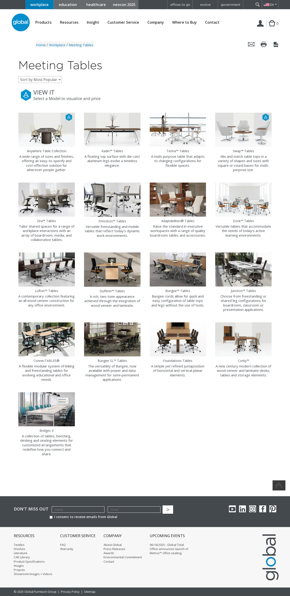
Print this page (263, 44)
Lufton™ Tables (46, 291)
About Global (113, 545)
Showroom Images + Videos (33, 574)
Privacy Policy (70, 592)
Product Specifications (29, 561)
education (68, 4)
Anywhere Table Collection (46, 151)
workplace (39, 4)
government (230, 4)
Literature (20, 553)
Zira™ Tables (46, 221)
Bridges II (46, 430)
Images (19, 566)
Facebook (262, 508)
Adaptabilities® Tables (177, 221)
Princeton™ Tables (112, 221)
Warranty (66, 549)
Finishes (19, 549)
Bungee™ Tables (177, 291)
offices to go (180, 4)
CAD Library (22, 557)
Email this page (251, 44)
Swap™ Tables (243, 151)
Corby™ (243, 360)
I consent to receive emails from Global (83, 517)
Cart (271, 28)
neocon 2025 (124, 4)
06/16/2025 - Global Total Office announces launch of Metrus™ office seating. (169, 549)
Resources (69, 22)
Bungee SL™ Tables (112, 360)
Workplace (57, 45)
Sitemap (90, 592)
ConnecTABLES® (46, 360)
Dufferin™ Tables (112, 291)
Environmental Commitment (123, 557)
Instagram (252, 508)
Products (43, 22)
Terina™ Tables (177, 151)
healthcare (96, 4)
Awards (109, 553)
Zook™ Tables (243, 221)
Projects (19, 570)
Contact (212, 22)
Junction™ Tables (243, 291)
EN (272, 5)
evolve (205, 4)
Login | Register (261, 28)
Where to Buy (184, 22)
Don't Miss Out (31, 509)
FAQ (63, 545)
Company (155, 22)
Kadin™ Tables (112, 151)
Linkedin (242, 508)
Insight (93, 22)
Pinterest (272, 508)
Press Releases (114, 549)
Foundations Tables (177, 360)
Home (41, 45)
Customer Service (123, 22)
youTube (232, 508)
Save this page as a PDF (276, 44)
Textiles (19, 545)
